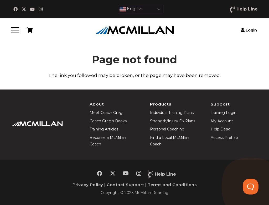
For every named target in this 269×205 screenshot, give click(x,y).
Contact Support (125, 184)
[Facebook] (15, 9)
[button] (15, 30)
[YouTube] (32, 9)
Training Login (223, 112)
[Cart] (29, 30)
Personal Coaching (167, 129)
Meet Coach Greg (106, 112)
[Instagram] (41, 9)
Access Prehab (224, 137)
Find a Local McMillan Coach (169, 141)
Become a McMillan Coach (108, 141)
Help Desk (220, 129)
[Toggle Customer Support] (250, 187)
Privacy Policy (88, 184)
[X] (24, 9)
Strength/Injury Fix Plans (172, 121)
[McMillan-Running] (134, 30)
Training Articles (104, 129)
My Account (222, 121)
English (131, 9)
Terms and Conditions (172, 184)
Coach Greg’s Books (108, 121)
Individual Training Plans (172, 112)
